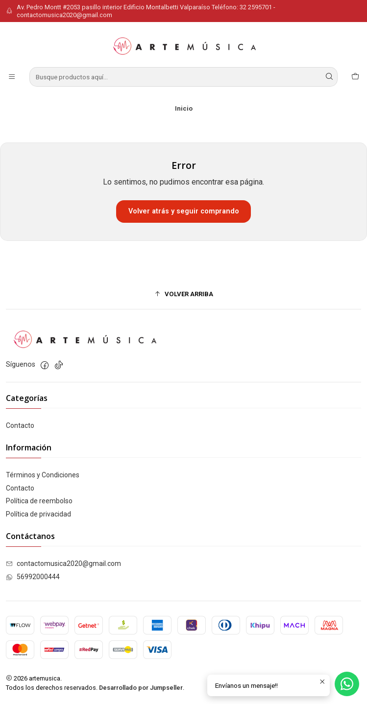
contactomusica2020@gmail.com (63, 563)
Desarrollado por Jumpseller (141, 687)
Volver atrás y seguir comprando (183, 211)
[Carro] (355, 77)
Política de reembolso (39, 501)
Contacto (20, 425)
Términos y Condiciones (42, 475)
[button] (183, 294)
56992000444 (33, 577)
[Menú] (12, 77)
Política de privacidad (38, 514)
